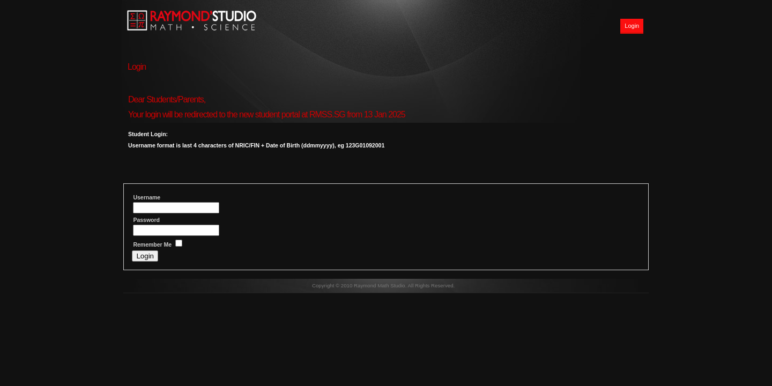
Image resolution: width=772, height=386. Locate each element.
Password (146, 220)
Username (146, 197)
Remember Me (152, 244)
